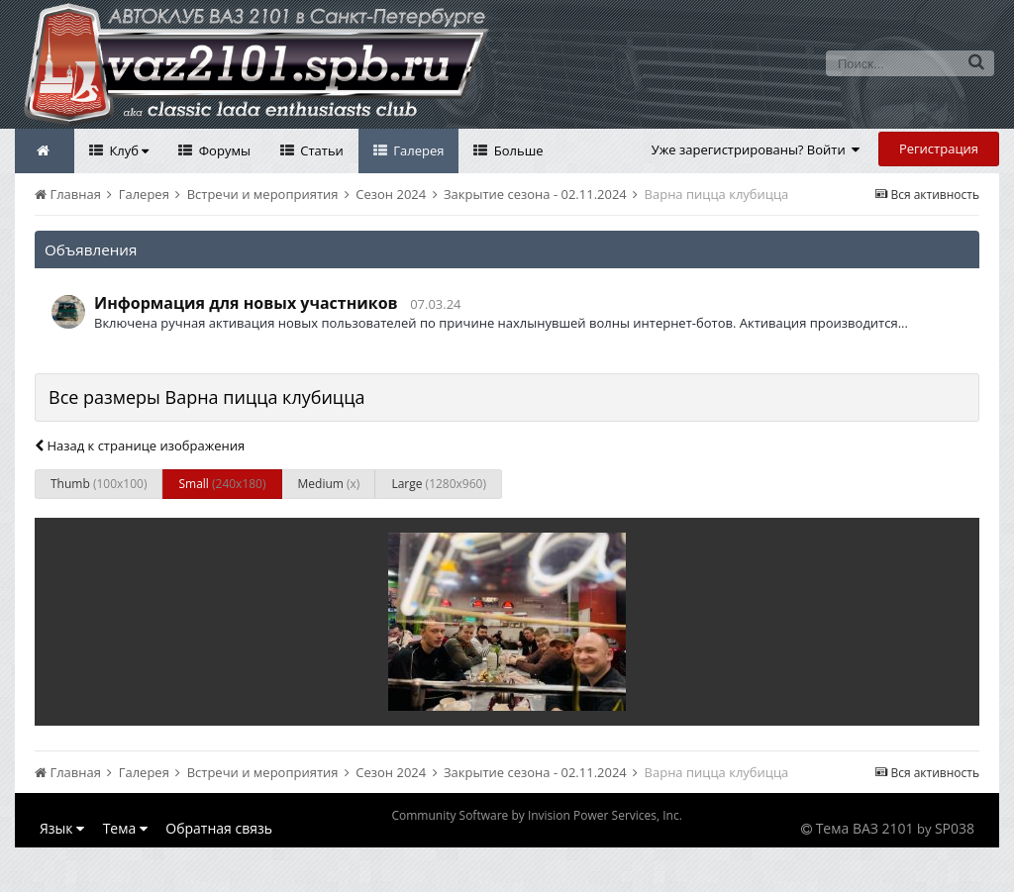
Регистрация (938, 148)
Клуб (127, 150)
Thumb (99, 483)
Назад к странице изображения (140, 445)
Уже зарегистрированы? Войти (756, 149)
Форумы (223, 150)
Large (438, 483)
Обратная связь (218, 828)
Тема (125, 828)
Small (221, 483)
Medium (329, 483)
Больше (516, 150)
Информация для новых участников (246, 303)
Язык (62, 828)
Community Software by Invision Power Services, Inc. (536, 815)
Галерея (417, 150)
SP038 (954, 828)
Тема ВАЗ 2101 (865, 828)
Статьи (320, 150)
